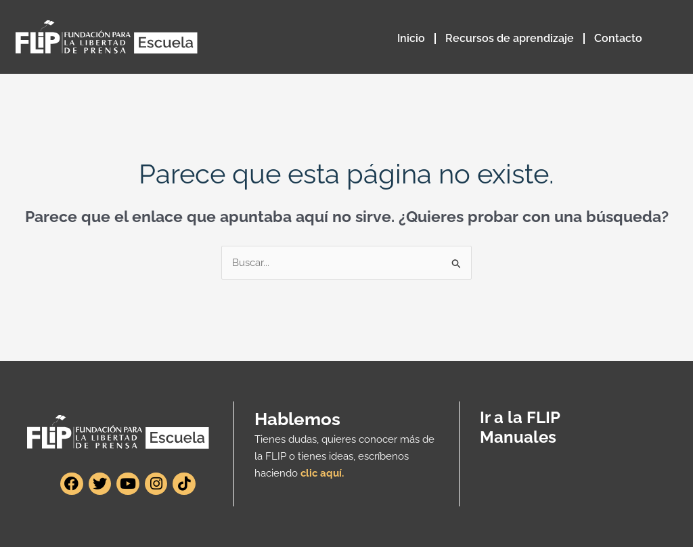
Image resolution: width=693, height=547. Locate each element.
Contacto (618, 38)
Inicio (411, 38)
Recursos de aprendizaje (509, 38)
